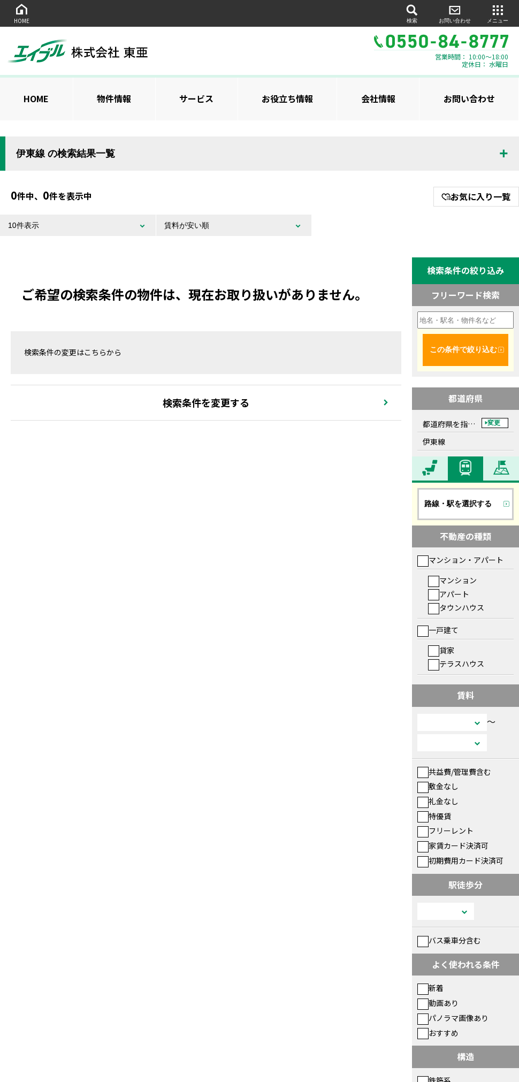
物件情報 (114, 98)
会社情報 (378, 98)
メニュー (497, 13)
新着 (430, 987)
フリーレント (445, 830)
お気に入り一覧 (475, 196)
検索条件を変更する (206, 402)
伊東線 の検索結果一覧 (65, 153)
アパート (448, 594)
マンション (452, 580)
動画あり (438, 1002)
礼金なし (438, 801)
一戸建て (438, 629)
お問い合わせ (454, 13)
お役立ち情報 (287, 98)
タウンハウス (456, 607)
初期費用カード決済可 (460, 860)
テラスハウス (456, 663)
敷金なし (438, 786)
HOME (21, 13)
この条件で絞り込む (463, 349)
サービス (196, 98)
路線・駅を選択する (458, 503)
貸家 (441, 650)
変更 (493, 422)
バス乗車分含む (449, 940)
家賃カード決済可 (453, 845)
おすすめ (438, 1032)
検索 (412, 13)
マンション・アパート (460, 559)
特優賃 (434, 816)
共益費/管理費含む (454, 771)
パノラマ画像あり (453, 1017)
